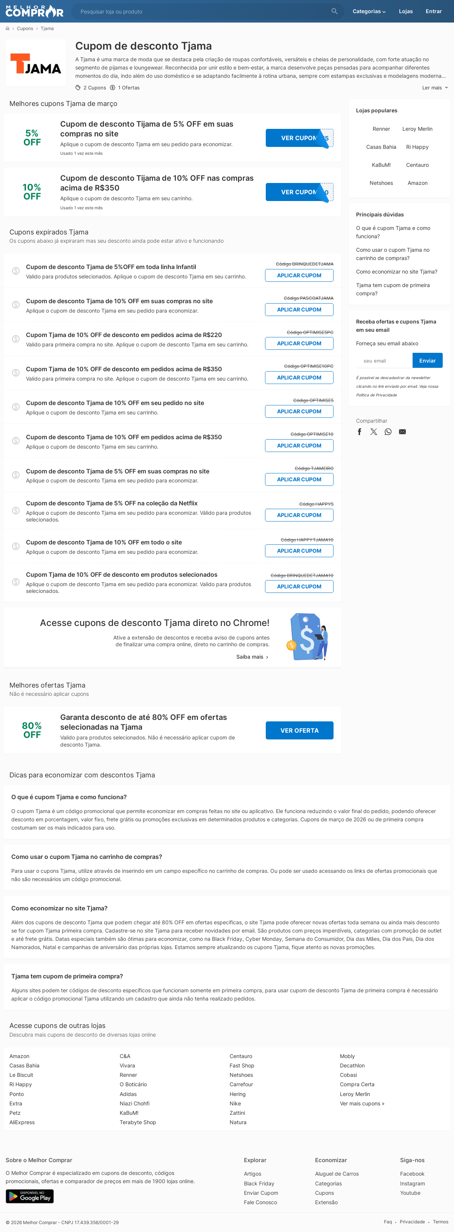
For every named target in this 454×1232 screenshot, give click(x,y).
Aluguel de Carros (337, 1173)
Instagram (412, 1183)
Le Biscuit (21, 1075)
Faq (388, 1222)
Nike (235, 1103)
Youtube (410, 1193)
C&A (125, 1056)
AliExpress (22, 1122)
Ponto (16, 1094)
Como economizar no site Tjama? (396, 271)
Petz (15, 1113)
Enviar (427, 360)
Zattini (237, 1113)
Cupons (25, 28)
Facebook (412, 1173)
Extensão (326, 1202)
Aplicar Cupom (299, 275)
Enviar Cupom (261, 1193)
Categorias (328, 1183)
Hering (238, 1094)
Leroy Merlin (417, 128)
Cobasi (348, 1075)
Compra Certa (357, 1084)
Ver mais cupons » (362, 1103)
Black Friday (259, 1183)
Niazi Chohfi (134, 1103)
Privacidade (412, 1222)
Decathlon (352, 1065)
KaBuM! (381, 165)
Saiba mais (253, 656)
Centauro (417, 165)
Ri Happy (417, 147)
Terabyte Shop (138, 1122)
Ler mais (435, 88)
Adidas (128, 1094)
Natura (238, 1122)
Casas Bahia (381, 147)
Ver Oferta (299, 730)
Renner (381, 128)
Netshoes (381, 183)
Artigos (252, 1173)
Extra (15, 1103)
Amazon (418, 183)
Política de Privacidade (376, 395)
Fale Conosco (260, 1202)
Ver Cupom (307, 138)
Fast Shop (242, 1065)
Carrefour (241, 1084)
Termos (440, 1222)
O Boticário (133, 1084)
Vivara (127, 1065)
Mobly (347, 1056)
